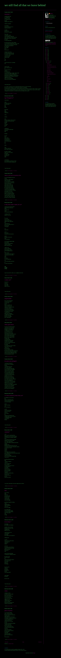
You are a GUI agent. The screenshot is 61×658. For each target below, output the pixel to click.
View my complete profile (48, 19)
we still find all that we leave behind (25, 5)
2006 (47, 58)
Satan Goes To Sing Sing (48, 31)
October (48, 62)
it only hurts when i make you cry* (13, 204)
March (48, 91)
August (48, 84)
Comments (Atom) (10, 643)
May (47, 88)
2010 (47, 53)
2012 (47, 50)
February (48, 92)
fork (6, 490)
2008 (47, 55)
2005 (47, 59)
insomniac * (8, 14)
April (48, 89)
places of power (8, 610)
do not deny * (8, 522)
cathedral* (7, 432)
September (48, 83)
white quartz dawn (9, 324)
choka (6, 591)
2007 (47, 57)
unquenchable (8, 298)
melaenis (51, 13)
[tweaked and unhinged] (11, 361)
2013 (47, 49)
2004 (47, 95)
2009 (47, 54)
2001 (47, 99)
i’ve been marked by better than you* (14, 395)
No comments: (15, 93)
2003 (47, 96)
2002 (47, 98)
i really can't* (8, 280)
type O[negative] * (9, 98)
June (47, 87)
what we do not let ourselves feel (13, 175)
